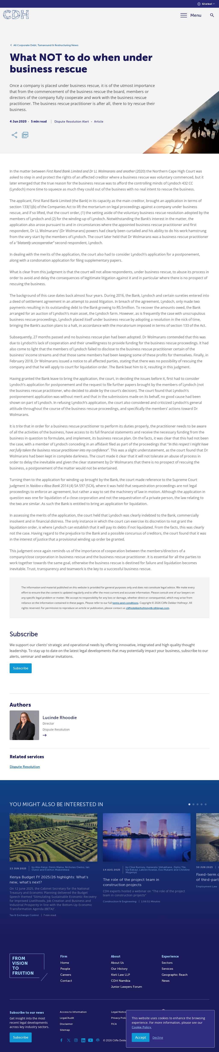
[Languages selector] (206, 4)
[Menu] (191, 15)
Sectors (167, 963)
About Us (117, 963)
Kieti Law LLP (120, 975)
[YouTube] (90, 1040)
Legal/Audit (67, 1017)
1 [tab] (189, 819)
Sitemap (65, 1029)
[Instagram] (76, 1040)
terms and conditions (125, 602)
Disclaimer (66, 1023)
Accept (140, 1037)
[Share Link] (15, 137)
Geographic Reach (175, 975)
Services (167, 969)
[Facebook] (61, 1040)
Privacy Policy (119, 1017)
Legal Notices (119, 1011)
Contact (66, 981)
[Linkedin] (83, 1040)
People (65, 969)
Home (64, 963)
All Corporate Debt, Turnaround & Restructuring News (45, 46)
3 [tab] (197, 819)
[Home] (16, 15)
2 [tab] (193, 819)
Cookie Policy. (142, 1027)
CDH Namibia (120, 981)
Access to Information (73, 1011)
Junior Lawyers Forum (126, 987)
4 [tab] (202, 819)
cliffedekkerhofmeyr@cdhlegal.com (147, 608)
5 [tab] (206, 819)
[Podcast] (97, 1040)
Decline (157, 1038)
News (166, 981)
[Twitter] (68, 1040)
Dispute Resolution (25, 767)
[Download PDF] (25, 137)
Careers (65, 975)
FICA (114, 1023)
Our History (119, 969)
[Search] (212, 15)
